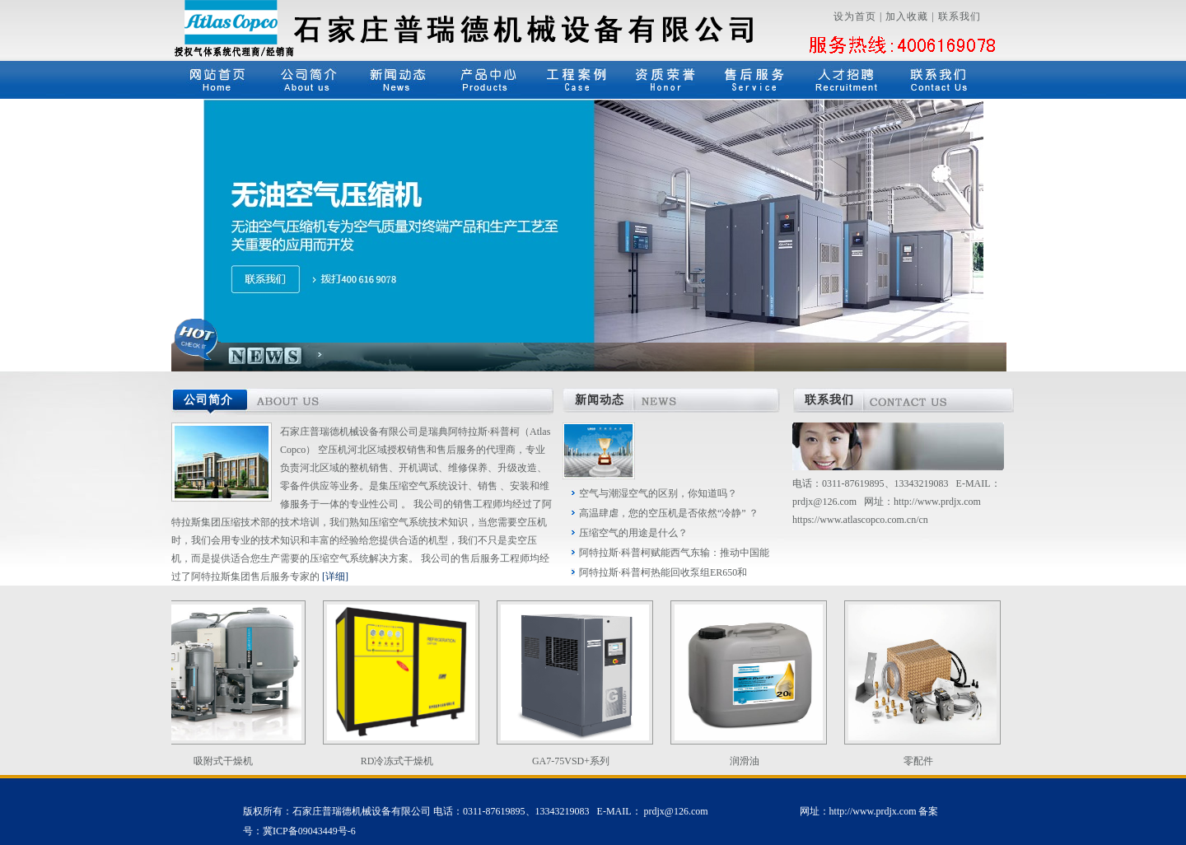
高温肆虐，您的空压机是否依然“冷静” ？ (669, 513)
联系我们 (959, 16)
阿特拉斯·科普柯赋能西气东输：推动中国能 (674, 552)
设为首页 (854, 16)
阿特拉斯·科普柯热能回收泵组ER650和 (663, 572)
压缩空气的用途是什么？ (633, 533)
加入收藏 (906, 16)
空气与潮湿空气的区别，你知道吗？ (658, 493)
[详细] (335, 576)
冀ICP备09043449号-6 (309, 831)
